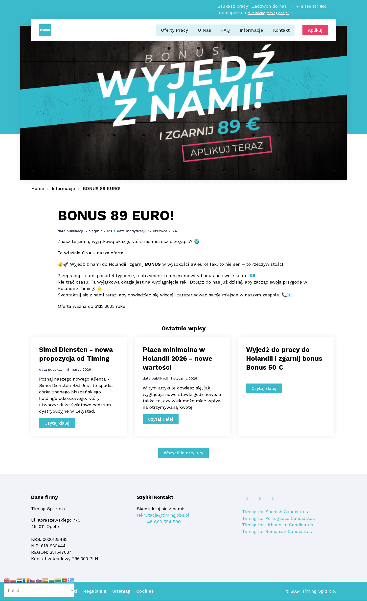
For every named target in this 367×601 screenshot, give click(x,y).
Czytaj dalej (57, 423)
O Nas (204, 31)
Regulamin (96, 591)
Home (37, 188)
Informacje (251, 31)
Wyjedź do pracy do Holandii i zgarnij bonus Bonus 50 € (279, 358)
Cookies (148, 591)
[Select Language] (39, 590)
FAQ (225, 31)
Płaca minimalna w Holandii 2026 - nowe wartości (179, 358)
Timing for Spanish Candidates (275, 512)
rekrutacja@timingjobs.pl (267, 14)
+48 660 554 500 (311, 7)
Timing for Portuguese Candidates (278, 518)
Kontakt (281, 31)
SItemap (123, 591)
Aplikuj (315, 31)
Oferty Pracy (174, 31)
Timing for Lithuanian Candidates (278, 525)
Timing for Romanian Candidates (277, 531)
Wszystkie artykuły (184, 453)
